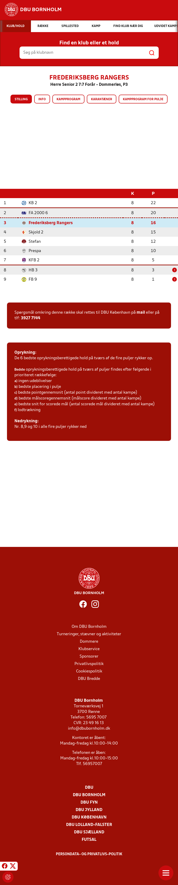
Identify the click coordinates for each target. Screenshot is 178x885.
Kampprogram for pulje (143, 99)
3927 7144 (30, 318)
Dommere (89, 641)
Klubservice (89, 649)
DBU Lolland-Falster (89, 825)
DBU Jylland (89, 810)
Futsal (89, 840)
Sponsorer (89, 656)
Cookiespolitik (89, 671)
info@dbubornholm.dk (89, 728)
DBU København (89, 817)
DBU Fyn (89, 802)
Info (42, 99)
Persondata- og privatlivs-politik (89, 854)
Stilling (21, 99)
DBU (89, 787)
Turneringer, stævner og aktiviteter (89, 634)
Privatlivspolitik (89, 664)
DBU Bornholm (89, 795)
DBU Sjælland (89, 832)
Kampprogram (68, 99)
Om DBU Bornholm (89, 627)
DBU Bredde (89, 679)
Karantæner (101, 99)
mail (141, 312)
